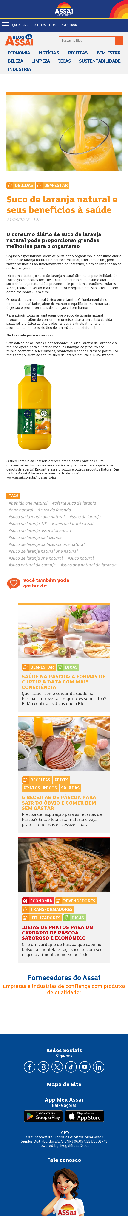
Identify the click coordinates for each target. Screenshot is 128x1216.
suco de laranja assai (73, 524)
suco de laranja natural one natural (44, 551)
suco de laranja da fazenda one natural (47, 544)
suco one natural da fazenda (89, 565)
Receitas (78, 53)
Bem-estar (108, 53)
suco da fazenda (55, 510)
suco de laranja (86, 517)
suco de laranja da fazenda (36, 537)
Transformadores (51, 909)
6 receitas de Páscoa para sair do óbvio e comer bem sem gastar (59, 803)
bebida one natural (29, 503)
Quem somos (21, 25)
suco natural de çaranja (33, 565)
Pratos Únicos (40, 788)
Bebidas (24, 185)
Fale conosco (64, 1160)
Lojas (53, 25)
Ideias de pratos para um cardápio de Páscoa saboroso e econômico (58, 933)
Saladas (70, 788)
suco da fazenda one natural (37, 517)
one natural (22, 510)
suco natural (82, 558)
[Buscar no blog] (119, 40)
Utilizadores (45, 918)
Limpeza (40, 61)
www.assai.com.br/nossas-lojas (31, 478)
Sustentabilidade (99, 61)
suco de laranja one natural (37, 558)
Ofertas (40, 25)
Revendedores (79, 901)
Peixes (61, 780)
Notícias (49, 53)
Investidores (70, 25)
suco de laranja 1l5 (29, 524)
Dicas (64, 61)
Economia (19, 53)
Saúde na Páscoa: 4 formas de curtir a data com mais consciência (63, 682)
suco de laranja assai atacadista (41, 531)
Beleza (15, 61)
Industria (19, 69)
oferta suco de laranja (75, 503)
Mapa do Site (64, 1085)
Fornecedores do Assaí (64, 978)
